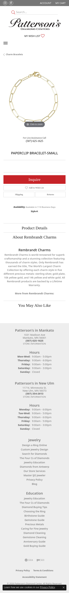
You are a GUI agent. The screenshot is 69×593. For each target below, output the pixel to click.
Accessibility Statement (34, 577)
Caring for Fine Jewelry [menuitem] (34, 528)
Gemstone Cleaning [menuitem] (34, 537)
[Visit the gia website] (29, 560)
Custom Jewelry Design (34, 449)
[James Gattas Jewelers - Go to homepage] (35, 24)
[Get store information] (34, 343)
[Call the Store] (34, 340)
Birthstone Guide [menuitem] (34, 515)
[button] (45, 3)
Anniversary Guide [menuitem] (34, 541)
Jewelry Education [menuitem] (34, 498)
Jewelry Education (34, 462)
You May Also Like (34, 305)
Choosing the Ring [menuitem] (34, 511)
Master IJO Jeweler (34, 475)
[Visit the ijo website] (40, 560)
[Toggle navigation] (5, 43)
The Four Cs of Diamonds (34, 458)
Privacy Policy (34, 479)
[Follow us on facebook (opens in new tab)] (11, 3)
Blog (34, 484)
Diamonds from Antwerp (34, 466)
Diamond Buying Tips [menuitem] (34, 507)
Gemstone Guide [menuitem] (34, 520)
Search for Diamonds (34, 453)
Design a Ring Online (34, 445)
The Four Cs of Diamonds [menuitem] (34, 502)
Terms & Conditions (43, 570)
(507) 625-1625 (34, 140)
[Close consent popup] (64, 587)
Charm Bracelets (14, 54)
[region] (34, 97)
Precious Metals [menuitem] (34, 524)
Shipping (19, 194)
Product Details (34, 228)
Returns (50, 194)
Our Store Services (34, 471)
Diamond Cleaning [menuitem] (34, 533)
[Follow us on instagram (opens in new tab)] (5, 3)
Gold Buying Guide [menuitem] (35, 545)
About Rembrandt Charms (34, 237)
